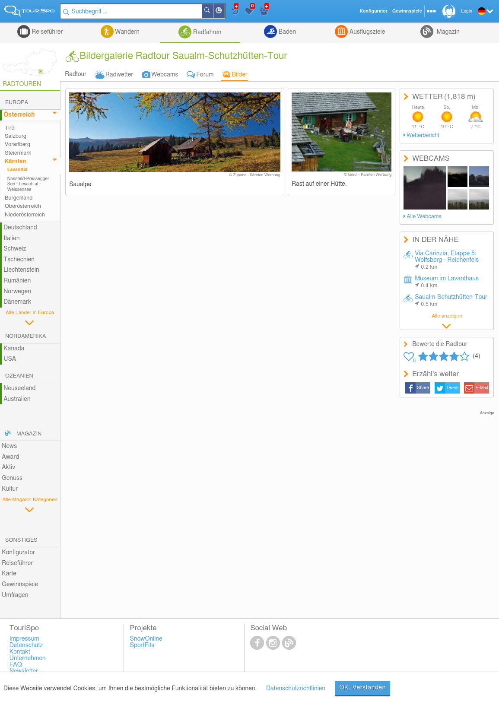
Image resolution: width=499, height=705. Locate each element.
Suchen (212, 11)
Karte (9, 574)
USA (9, 359)
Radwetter (119, 75)
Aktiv (8, 467)
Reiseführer (46, 32)
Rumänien (17, 281)
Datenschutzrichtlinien (295, 689)
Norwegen (17, 292)
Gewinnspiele (20, 584)
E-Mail (481, 388)
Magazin (447, 32)
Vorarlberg (17, 144)
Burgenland (18, 198)
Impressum (24, 639)
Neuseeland (19, 388)
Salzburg (15, 136)
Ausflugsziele (366, 32)
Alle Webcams (424, 216)
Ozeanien (19, 376)
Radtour (75, 74)
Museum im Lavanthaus (447, 282)
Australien (16, 399)
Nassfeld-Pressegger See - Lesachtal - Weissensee (28, 184)
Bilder (240, 75)
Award (10, 457)
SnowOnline (146, 639)
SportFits (142, 645)
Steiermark (18, 153)
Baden (286, 32)
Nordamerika (25, 336)
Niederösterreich (25, 215)
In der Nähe (224, 12)
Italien (11, 238)
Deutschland (20, 228)
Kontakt (20, 652)
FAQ (16, 665)
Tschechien (19, 260)
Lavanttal (17, 170)
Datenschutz (26, 645)
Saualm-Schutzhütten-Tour (451, 300)
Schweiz (14, 249)
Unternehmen (28, 658)
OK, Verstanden (362, 688)
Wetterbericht (423, 135)
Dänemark (17, 302)
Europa (16, 102)
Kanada (13, 349)
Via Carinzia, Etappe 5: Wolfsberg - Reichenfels (447, 260)
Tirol (10, 128)
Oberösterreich (23, 206)
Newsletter (24, 671)
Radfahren (206, 32)
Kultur (10, 489)
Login (466, 11)
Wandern (127, 32)
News (9, 446)
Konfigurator (18, 552)
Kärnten (15, 161)
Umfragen (15, 595)
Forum (205, 75)
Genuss (12, 478)
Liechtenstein (21, 270)
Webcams (164, 75)
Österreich (19, 115)
